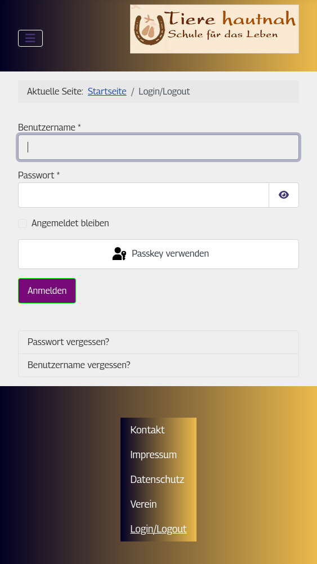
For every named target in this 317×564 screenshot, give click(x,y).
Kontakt (147, 430)
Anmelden (47, 290)
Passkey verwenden (159, 254)
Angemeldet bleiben (70, 223)
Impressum (153, 454)
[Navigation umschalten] (30, 38)
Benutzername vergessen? (79, 365)
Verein (143, 504)
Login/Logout (158, 529)
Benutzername (49, 127)
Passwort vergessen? (68, 342)
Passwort (39, 175)
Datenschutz (157, 479)
